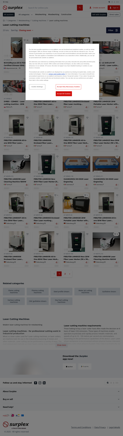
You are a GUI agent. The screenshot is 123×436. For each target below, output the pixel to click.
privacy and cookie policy (57, 74)
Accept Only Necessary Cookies (68, 86)
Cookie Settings (37, 86)
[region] (62, 72)
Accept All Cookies (64, 93)
